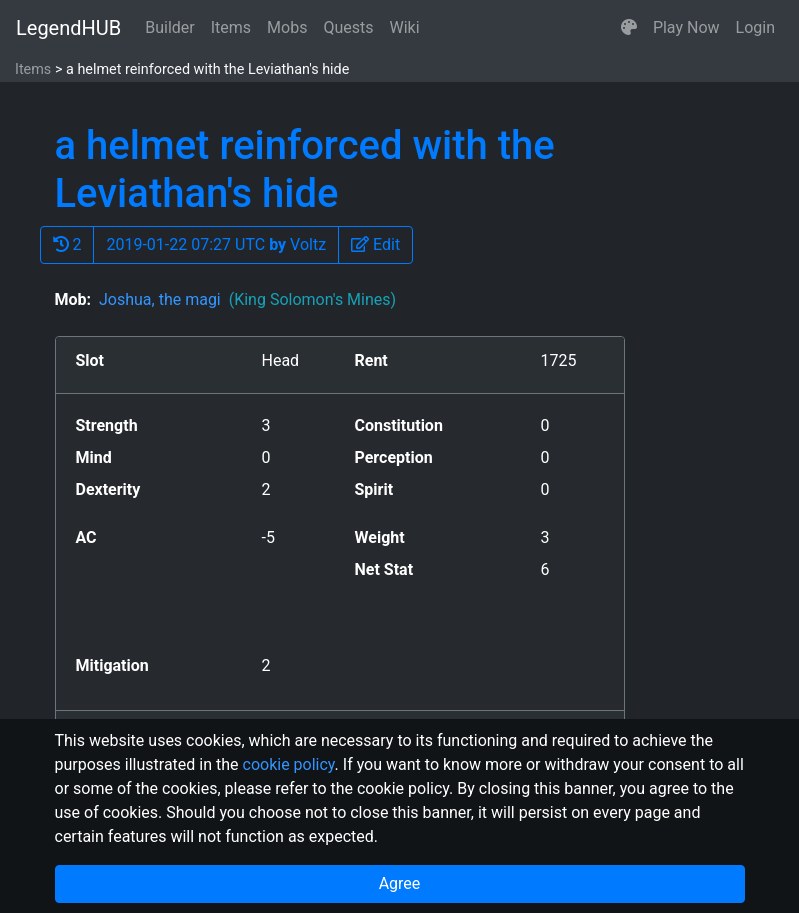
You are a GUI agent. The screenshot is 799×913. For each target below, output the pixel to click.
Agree (400, 883)
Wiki (405, 27)
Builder (170, 27)
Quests (348, 27)
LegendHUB (68, 28)
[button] (629, 28)
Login (755, 27)
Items (231, 27)
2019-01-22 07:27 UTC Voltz (216, 244)
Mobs (287, 27)
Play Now (686, 27)
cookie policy (289, 764)
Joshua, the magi (247, 299)
